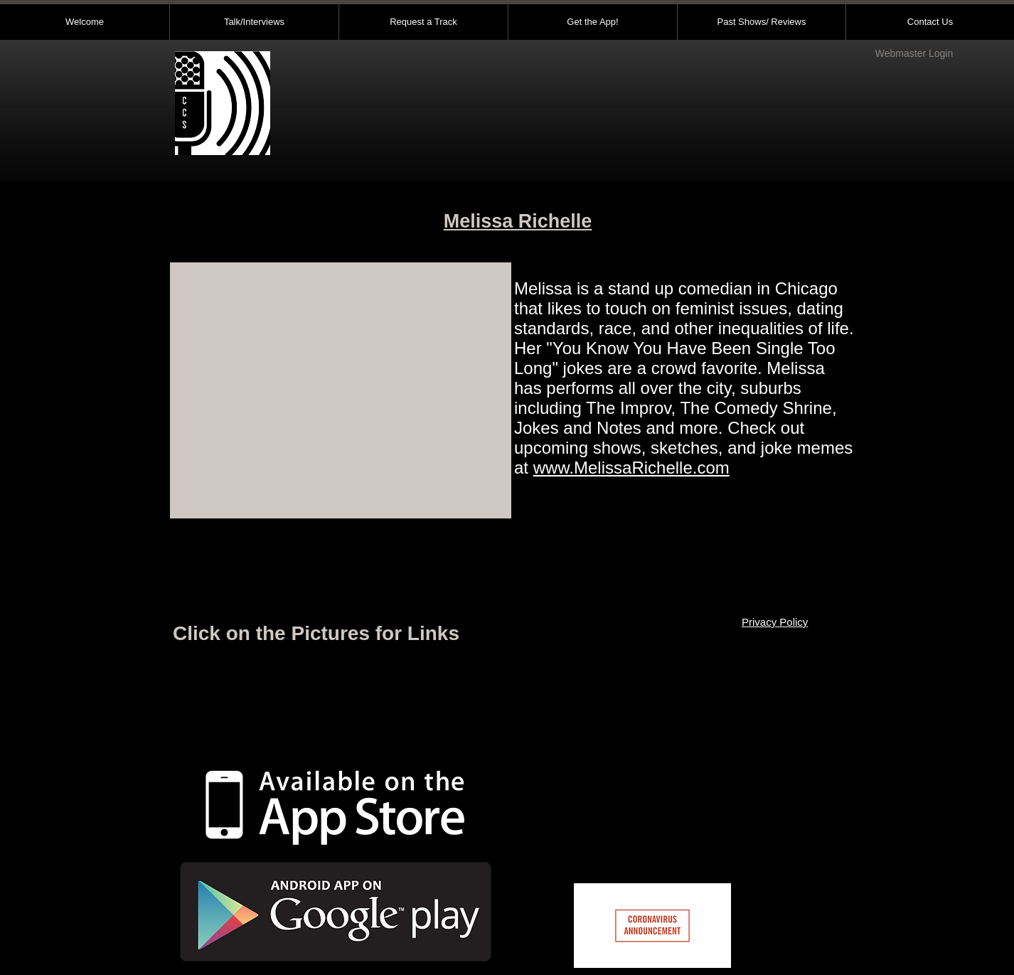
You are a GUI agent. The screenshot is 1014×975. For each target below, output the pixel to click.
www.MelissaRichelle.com (631, 467)
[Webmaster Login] (914, 54)
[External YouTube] (340, 390)
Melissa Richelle (518, 221)
